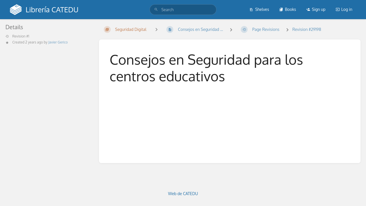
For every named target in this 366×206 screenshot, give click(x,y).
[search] (183, 9)
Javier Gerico (58, 42)
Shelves (259, 9)
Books (287, 9)
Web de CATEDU (183, 193)
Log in (344, 9)
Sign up (315, 9)
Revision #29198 (306, 29)
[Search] (156, 9)
